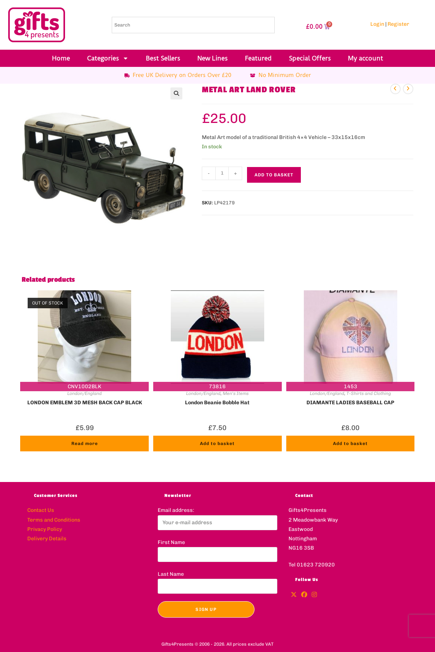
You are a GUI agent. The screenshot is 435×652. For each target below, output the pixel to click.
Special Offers (310, 58)
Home (61, 58)
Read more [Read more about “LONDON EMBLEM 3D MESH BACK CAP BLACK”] (84, 443)
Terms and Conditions (53, 520)
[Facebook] (304, 595)
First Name (171, 542)
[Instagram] (314, 595)
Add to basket (273, 174)
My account (365, 58)
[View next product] (408, 89)
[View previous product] (395, 89)
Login (377, 24)
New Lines (212, 58)
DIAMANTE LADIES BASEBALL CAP (350, 402)
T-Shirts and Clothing (368, 393)
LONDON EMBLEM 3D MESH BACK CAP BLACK (84, 402)
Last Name (171, 574)
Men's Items (236, 393)
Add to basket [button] (217, 443)
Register (398, 24)
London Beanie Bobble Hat (217, 402)
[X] (294, 595)
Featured (258, 58)
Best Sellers (163, 58)
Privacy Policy (44, 529)
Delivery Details (47, 538)
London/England (84, 393)
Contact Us (40, 510)
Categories (108, 58)
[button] (176, 93)
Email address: (176, 510)
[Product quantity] (222, 173)
